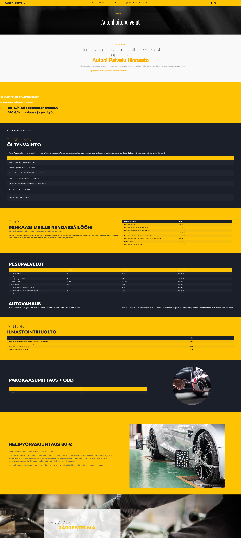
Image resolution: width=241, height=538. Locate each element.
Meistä (135, 3)
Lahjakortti (127, 3)
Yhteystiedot (143, 3)
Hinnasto (110, 3)
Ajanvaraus (118, 3)
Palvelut (102, 3)
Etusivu (94, 3)
